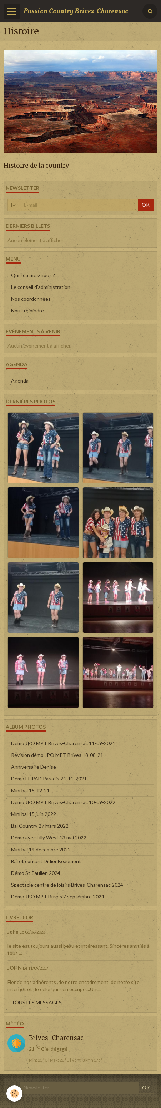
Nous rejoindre (27, 310)
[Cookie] (14, 1093)
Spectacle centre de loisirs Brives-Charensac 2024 (67, 885)
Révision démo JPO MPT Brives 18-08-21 (57, 755)
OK (146, 205)
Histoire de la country (36, 165)
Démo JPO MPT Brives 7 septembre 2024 (57, 896)
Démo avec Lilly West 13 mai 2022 (48, 837)
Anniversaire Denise (33, 767)
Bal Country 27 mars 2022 (40, 826)
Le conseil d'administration (40, 287)
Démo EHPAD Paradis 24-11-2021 (49, 778)
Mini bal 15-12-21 (30, 790)
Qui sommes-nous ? (33, 275)
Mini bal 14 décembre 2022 (41, 849)
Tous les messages (36, 1002)
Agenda (20, 381)
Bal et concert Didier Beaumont (46, 861)
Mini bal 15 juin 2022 (33, 814)
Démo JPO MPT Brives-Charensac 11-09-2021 (63, 743)
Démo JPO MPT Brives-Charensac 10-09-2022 (63, 802)
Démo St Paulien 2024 (35, 873)
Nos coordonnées (31, 299)
